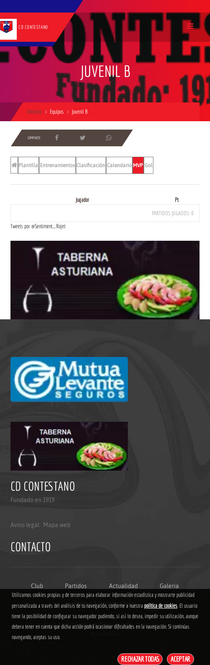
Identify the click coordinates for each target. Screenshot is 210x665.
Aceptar (180, 659)
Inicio (34, 111)
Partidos (76, 586)
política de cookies (160, 605)
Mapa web (56, 525)
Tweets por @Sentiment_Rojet (37, 226)
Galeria (169, 586)
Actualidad (123, 586)
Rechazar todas (140, 659)
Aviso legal (24, 525)
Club (37, 586)
